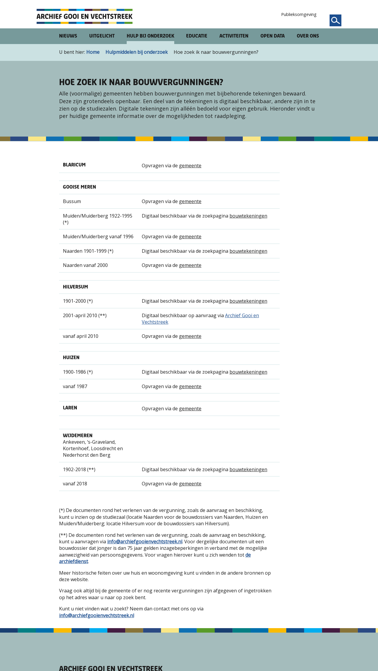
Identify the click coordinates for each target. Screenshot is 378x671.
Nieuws (68, 36)
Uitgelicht (102, 36)
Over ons (308, 36)
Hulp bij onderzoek (150, 36)
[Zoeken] (335, 20)
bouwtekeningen (248, 216)
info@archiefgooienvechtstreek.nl (144, 541)
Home (93, 52)
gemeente (190, 165)
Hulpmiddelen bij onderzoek (136, 52)
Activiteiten (233, 36)
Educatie (196, 36)
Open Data (272, 36)
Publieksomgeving (299, 14)
